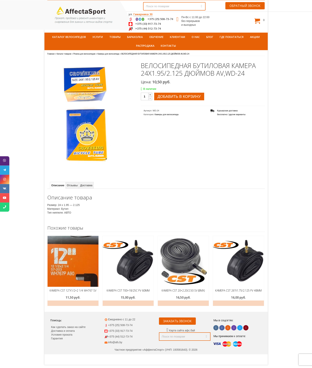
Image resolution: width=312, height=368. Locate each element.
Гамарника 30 (142, 14)
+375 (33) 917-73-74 (148, 24)
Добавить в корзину (179, 96)
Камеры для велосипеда (166, 114)
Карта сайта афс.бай (182, 330)
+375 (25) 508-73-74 (160, 19)
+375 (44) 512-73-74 (148, 28)
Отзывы (72, 185)
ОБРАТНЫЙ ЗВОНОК (245, 6)
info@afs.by (115, 342)
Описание (57, 185)
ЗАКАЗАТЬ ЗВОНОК (177, 321)
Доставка (86, 185)
